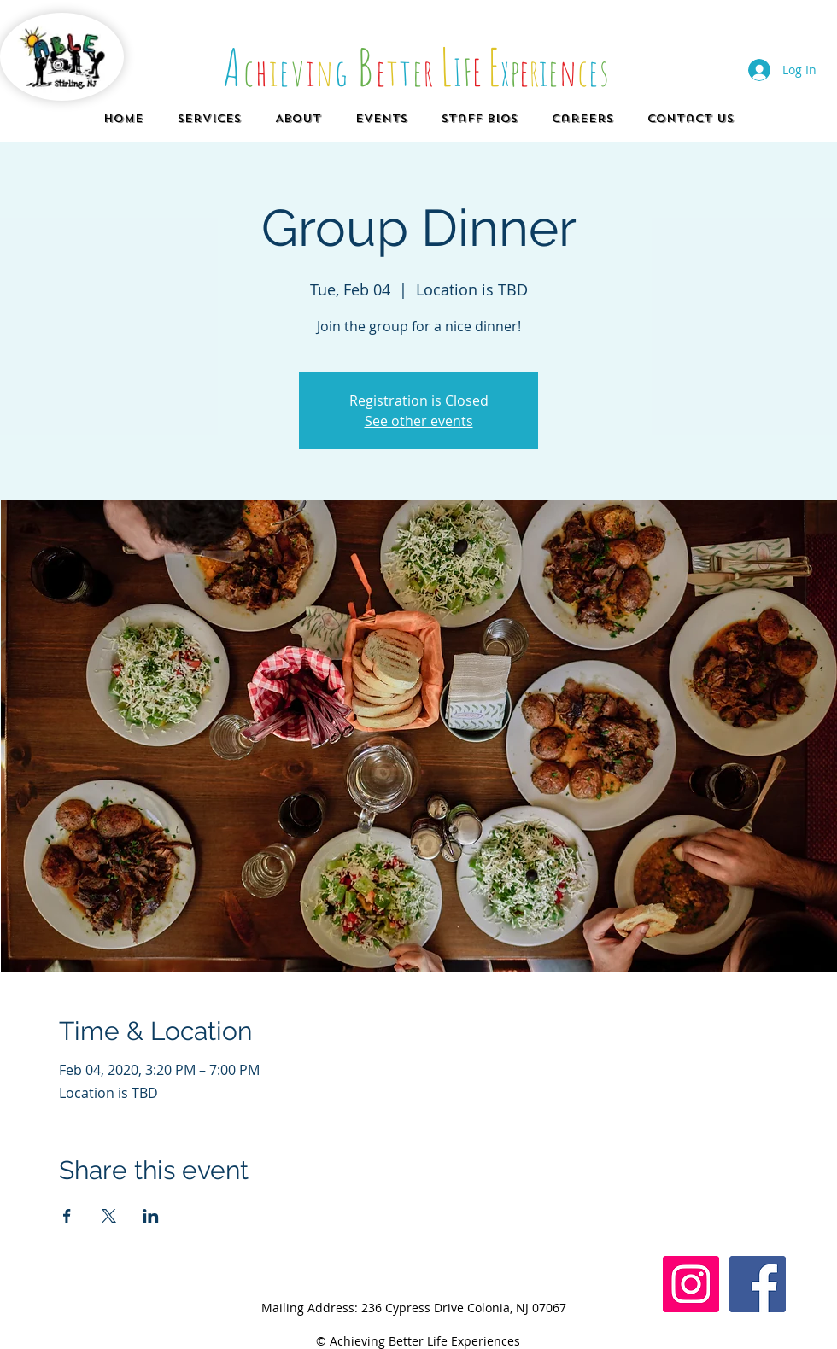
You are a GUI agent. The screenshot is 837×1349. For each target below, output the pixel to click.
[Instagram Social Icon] (691, 1284)
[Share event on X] (109, 1216)
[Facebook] (757, 1284)
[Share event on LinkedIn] (151, 1216)
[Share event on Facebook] (67, 1216)
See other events (419, 421)
